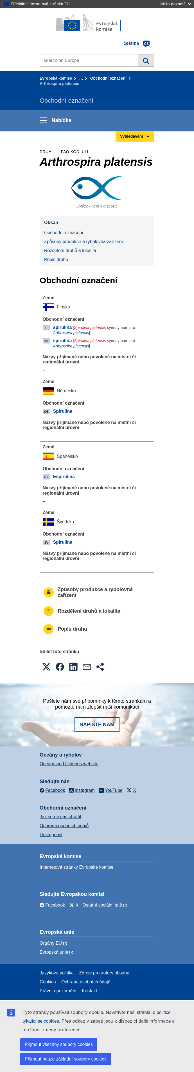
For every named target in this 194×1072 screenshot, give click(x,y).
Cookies (48, 981)
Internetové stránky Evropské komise (76, 867)
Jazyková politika (57, 972)
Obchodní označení (108, 78)
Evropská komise (56, 78)
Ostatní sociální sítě (102, 905)
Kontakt (89, 990)
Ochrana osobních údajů (64, 825)
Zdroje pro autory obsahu (104, 972)
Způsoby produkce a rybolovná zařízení (83, 241)
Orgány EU (51, 943)
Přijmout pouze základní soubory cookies (66, 1059)
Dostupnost (51, 834)
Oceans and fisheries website (69, 763)
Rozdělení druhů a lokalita (70, 250)
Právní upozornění (58, 990)
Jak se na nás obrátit (60, 816)
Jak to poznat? (174, 3)
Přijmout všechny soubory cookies (59, 1044)
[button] (46, 666)
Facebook (52, 905)
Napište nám (97, 724)
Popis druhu (56, 259)
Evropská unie (54, 952)
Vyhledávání (146, 60)
